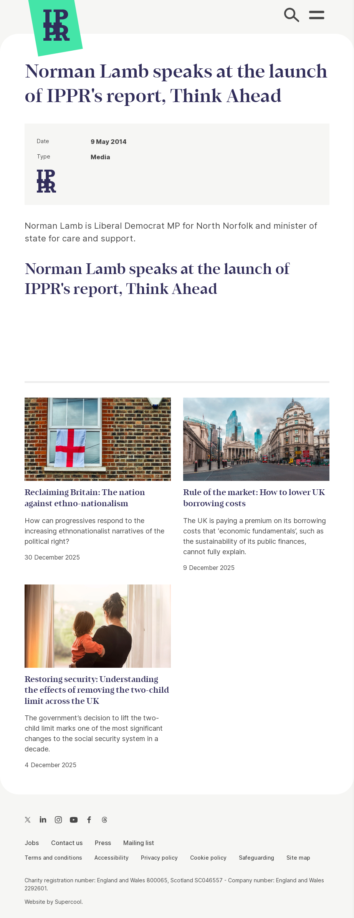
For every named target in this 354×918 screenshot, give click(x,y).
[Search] (291, 16)
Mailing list (138, 843)
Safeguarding (256, 857)
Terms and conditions (53, 857)
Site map (298, 857)
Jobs (32, 843)
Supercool (68, 901)
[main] (177, 408)
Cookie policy (208, 857)
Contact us (67, 843)
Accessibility (111, 857)
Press (103, 843)
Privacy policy (159, 857)
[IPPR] (56, 24)
